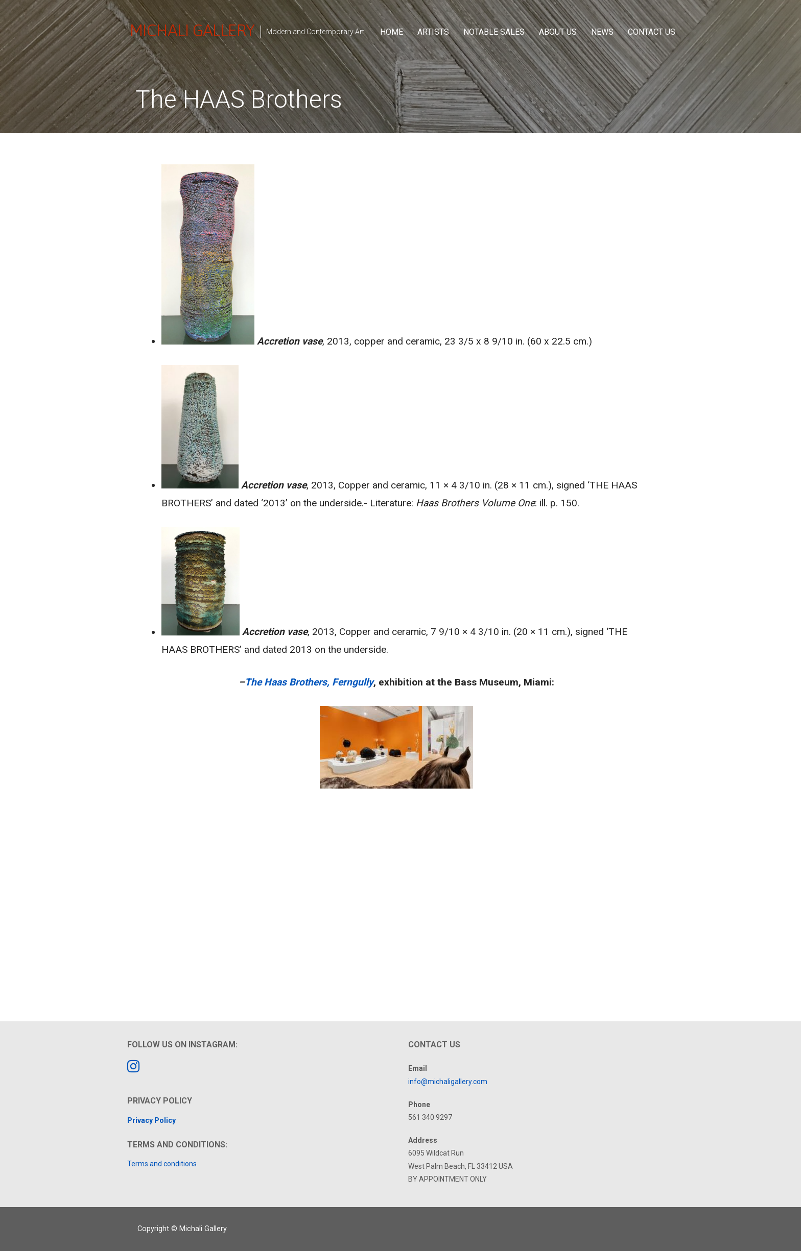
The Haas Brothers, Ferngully (309, 682)
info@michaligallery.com (447, 1081)
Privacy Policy (151, 1120)
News (602, 32)
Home (391, 32)
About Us (558, 32)
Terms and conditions (162, 1164)
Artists (433, 32)
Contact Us (651, 32)
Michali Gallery (192, 30)
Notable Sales (494, 32)
